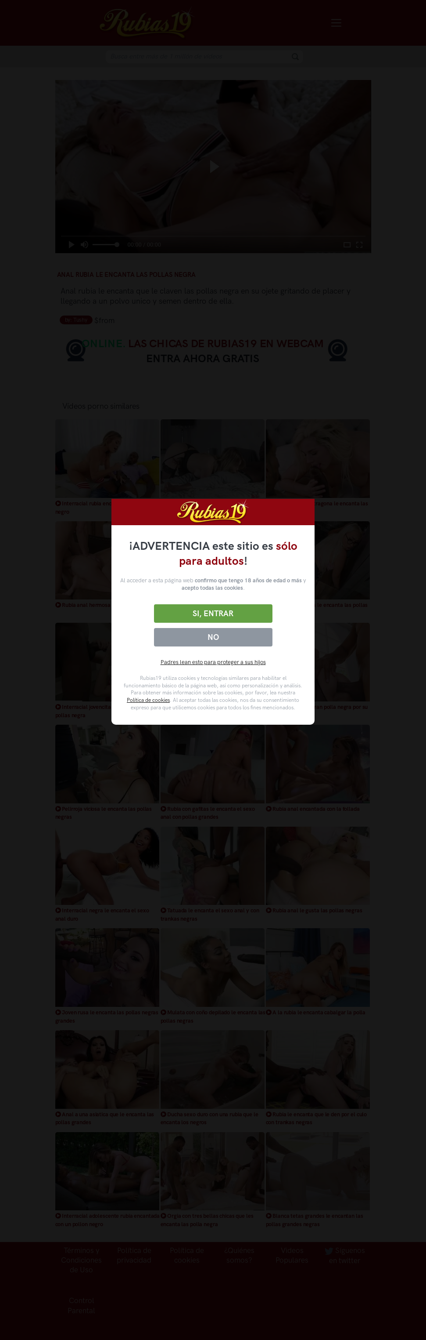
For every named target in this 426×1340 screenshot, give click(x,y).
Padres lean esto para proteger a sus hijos (213, 662)
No (213, 637)
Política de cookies (148, 700)
